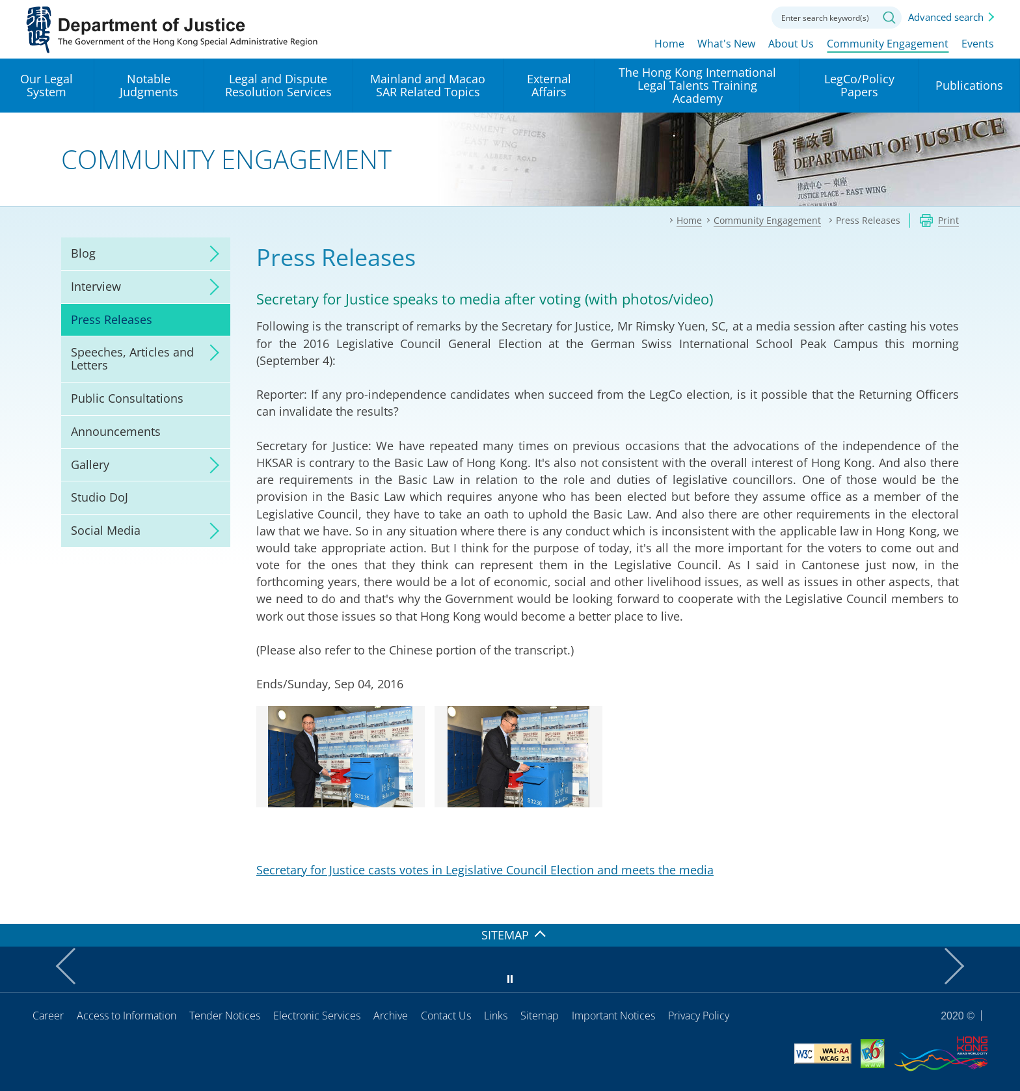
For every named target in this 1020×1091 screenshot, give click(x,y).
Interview (96, 286)
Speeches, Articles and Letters (132, 358)
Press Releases (111, 319)
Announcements (116, 431)
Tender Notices (224, 1015)
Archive (390, 1015)
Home (669, 43)
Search (889, 17)
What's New (726, 43)
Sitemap (539, 1015)
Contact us (745, 16)
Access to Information (126, 1015)
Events (977, 43)
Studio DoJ (99, 497)
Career (48, 1015)
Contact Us (446, 1015)
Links (495, 1015)
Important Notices (613, 1015)
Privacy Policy (698, 1015)
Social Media (106, 530)
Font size (709, 16)
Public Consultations (127, 398)
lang (674, 16)
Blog (83, 253)
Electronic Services (316, 1015)
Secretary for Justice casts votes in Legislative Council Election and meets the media (485, 870)
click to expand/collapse (211, 254)
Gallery (90, 464)
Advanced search (946, 16)
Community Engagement (887, 43)
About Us (791, 43)
